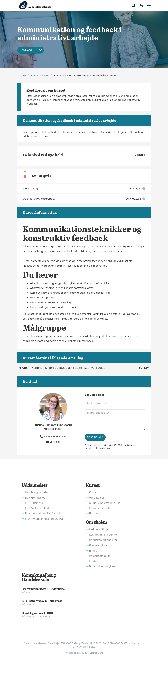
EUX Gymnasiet (35, 497)
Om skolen (96, 522)
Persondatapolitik (100, 556)
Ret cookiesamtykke (102, 566)
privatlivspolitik (92, 448)
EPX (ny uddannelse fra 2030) (44, 519)
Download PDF (29, 50)
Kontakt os (95, 561)
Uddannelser (35, 485)
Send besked (95, 437)
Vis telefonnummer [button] (55, 436)
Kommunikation (40, 75)
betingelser (108, 448)
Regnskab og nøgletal (103, 540)
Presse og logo (98, 545)
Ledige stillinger (99, 529)
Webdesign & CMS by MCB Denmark (84, 652)
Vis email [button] (54, 441)
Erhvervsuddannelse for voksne (45, 513)
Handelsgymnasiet (37, 492)
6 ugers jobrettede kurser (105, 503)
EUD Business (34, 503)
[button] (149, 5)
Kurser (93, 485)
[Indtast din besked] (115, 420)
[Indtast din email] (115, 403)
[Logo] (35, 5)
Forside (21, 75)
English (93, 550)
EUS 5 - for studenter (38, 508)
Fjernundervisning (100, 508)
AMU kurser (96, 497)
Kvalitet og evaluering (103, 535)
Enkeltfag (95, 513)
